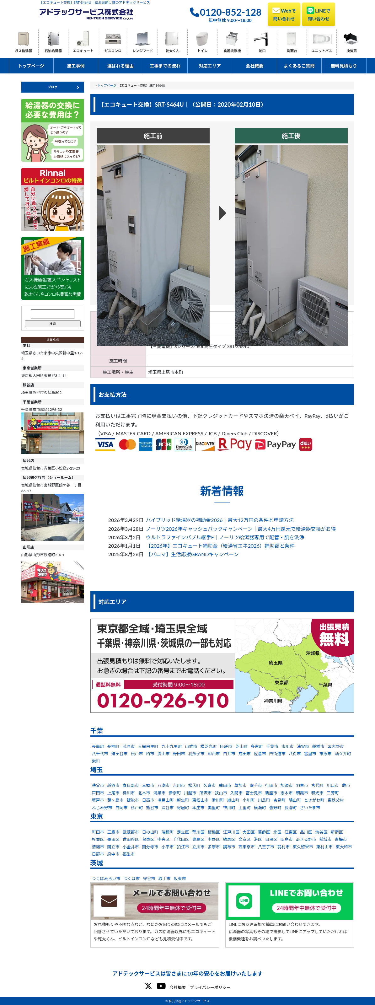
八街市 (295, 753)
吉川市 (179, 785)
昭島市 (287, 839)
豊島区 (198, 839)
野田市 (179, 753)
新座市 (271, 792)
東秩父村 (336, 800)
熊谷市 (152, 807)
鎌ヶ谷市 (119, 753)
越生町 (183, 800)
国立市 (113, 846)
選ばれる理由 (120, 65)
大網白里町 (148, 746)
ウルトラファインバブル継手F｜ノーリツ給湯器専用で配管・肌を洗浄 (225, 537)
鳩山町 (295, 800)
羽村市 (283, 846)
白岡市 (121, 807)
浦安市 (303, 746)
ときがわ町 (314, 800)
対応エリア (210, 65)
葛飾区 (264, 832)
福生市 (129, 854)
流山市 (164, 753)
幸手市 (256, 785)
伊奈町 (175, 792)
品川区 (306, 832)
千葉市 (272, 746)
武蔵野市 (131, 832)
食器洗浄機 (232, 51)
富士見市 (254, 792)
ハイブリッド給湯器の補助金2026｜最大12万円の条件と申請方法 (220, 520)
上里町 (244, 807)
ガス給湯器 (23, 51)
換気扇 (351, 51)
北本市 (144, 792)
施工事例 (76, 65)
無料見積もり (344, 65)
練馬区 (229, 839)
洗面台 (292, 51)
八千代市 (100, 753)
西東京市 (246, 846)
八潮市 (164, 785)
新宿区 (337, 832)
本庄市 (198, 807)
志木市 (287, 792)
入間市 (236, 792)
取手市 (164, 878)
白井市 (229, 753)
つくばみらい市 (106, 878)
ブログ (52, 87)
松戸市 (137, 753)
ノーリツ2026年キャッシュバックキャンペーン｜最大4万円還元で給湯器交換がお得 (241, 529)
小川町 (249, 800)
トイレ (202, 51)
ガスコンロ (112, 51)
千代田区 (181, 839)
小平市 (168, 846)
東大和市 (344, 846)
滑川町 (218, 800)
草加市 (240, 785)
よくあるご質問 (299, 65)
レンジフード (142, 51)
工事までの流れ (165, 65)
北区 (277, 832)
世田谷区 (131, 839)
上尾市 (113, 792)
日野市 (98, 854)
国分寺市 (150, 846)
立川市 (198, 846)
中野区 (214, 839)
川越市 (190, 792)
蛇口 (262, 51)
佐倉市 (260, 753)
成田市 (244, 753)
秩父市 (98, 785)
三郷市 (148, 785)
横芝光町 (209, 746)
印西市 (214, 753)
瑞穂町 (168, 832)
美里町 (214, 807)
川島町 (264, 800)
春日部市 (131, 785)
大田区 (249, 832)
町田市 (98, 832)
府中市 (113, 854)
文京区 (244, 839)
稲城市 (325, 839)
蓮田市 (225, 785)
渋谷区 (321, 832)
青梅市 (341, 839)
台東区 (148, 839)
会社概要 (254, 65)
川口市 (333, 785)
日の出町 (150, 832)
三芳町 (333, 792)
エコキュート (83, 51)
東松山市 (200, 800)
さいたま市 (310, 807)
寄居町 (183, 807)
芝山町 (241, 746)
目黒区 (271, 839)
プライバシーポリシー (210, 987)
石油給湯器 (53, 51)
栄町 (96, 761)
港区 (258, 839)
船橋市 (318, 746)
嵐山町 (233, 800)
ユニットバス (321, 51)
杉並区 (98, 839)
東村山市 (324, 846)
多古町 (257, 746)
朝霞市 (302, 792)
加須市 (287, 785)
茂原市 (129, 746)
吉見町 (279, 800)
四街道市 (277, 753)
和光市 (317, 792)
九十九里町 (172, 746)
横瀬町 (260, 807)
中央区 (164, 839)
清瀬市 (98, 846)
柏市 (150, 753)
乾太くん (172, 51)
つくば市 (132, 878)
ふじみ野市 (102, 807)
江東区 (291, 832)
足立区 (183, 832)
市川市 (287, 746)
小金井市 (131, 846)
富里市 (310, 753)
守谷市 (149, 878)
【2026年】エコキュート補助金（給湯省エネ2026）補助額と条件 (220, 546)
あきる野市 (306, 839)
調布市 (229, 846)
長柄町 (113, 746)
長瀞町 (291, 807)
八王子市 (266, 846)
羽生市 (302, 785)
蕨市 (346, 785)
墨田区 (113, 839)
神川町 (229, 807)
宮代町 (317, 785)
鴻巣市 (159, 792)
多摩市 (214, 846)
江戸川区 (231, 832)
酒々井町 (343, 753)
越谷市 (113, 785)
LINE (318, 14)
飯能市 (133, 800)
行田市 (271, 785)
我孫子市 (196, 753)
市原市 (325, 753)
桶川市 (129, 792)
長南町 (98, 746)
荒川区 (198, 832)
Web (284, 14)
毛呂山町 (166, 800)
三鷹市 (113, 832)
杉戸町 (137, 807)
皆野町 (275, 807)
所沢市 (206, 792)
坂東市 (180, 878)
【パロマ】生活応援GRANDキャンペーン (192, 554)
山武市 (191, 746)
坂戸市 (98, 800)
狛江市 (183, 846)
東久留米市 (303, 846)
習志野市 (336, 746)
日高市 (148, 800)
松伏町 (194, 785)
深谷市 (168, 807)
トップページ (31, 65)
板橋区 (214, 832)
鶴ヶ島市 (115, 800)
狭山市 (221, 792)
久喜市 (210, 785)
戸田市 (98, 792)
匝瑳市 (226, 746)
